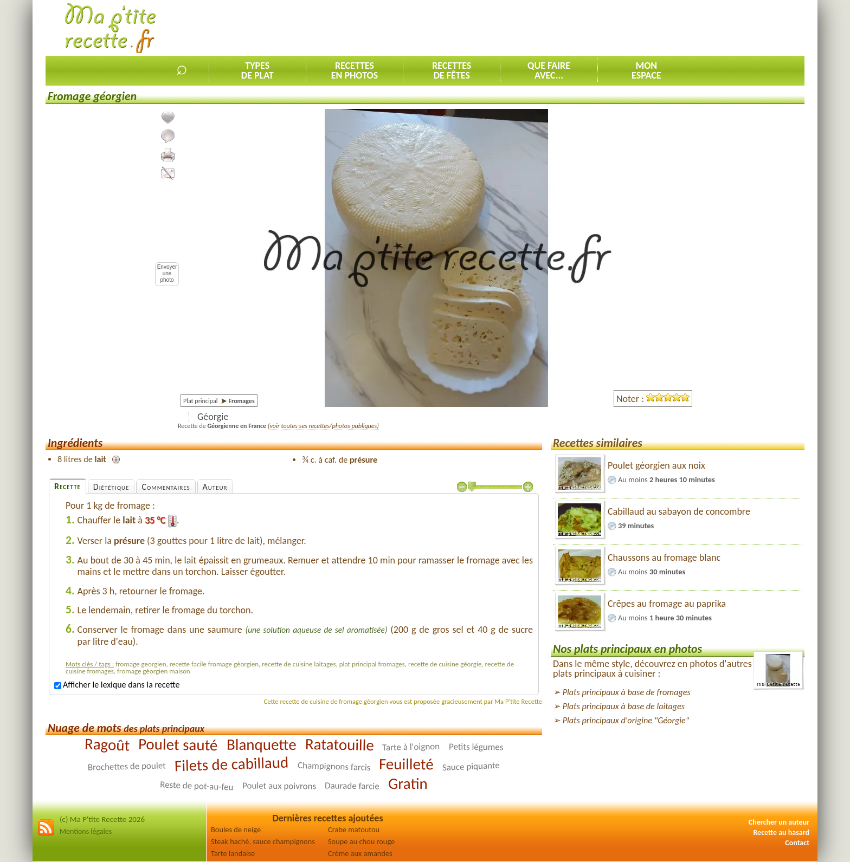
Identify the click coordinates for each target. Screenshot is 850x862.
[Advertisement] (607, 27)
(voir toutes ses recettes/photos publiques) (323, 426)
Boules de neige (236, 829)
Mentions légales (86, 831)
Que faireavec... (548, 70)
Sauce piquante (471, 767)
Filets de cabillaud (232, 764)
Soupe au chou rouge (361, 841)
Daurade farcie (352, 786)
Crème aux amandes (360, 853)
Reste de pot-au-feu (197, 786)
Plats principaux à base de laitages (624, 706)
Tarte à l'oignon (411, 747)
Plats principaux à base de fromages (627, 692)
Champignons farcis (333, 766)
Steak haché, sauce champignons (263, 841)
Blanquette (262, 744)
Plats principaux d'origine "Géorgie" (626, 720)
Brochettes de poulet (127, 767)
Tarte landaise (233, 853)
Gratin (408, 783)
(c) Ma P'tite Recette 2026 (102, 819)
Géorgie (212, 417)
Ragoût (107, 745)
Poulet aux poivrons (279, 786)
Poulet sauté (178, 744)
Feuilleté (406, 764)
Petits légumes (475, 747)
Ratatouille (339, 744)
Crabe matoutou (353, 829)
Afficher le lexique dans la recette (116, 684)
